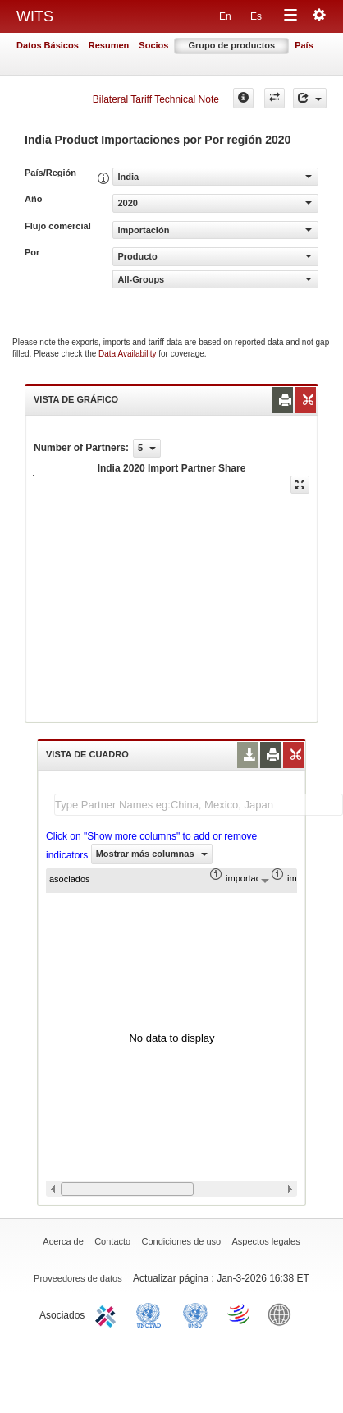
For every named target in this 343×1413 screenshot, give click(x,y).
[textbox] (198, 805)
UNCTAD (151, 1313)
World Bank (283, 1313)
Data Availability (128, 353)
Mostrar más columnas (152, 853)
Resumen (109, 45)
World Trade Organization (239, 1313)
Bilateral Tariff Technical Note (156, 99)
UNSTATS (195, 1313)
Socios (153, 45)
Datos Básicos (47, 45)
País (304, 45)
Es (256, 16)
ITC (108, 1313)
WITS (34, 16)
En (225, 16)
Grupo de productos (231, 45)
